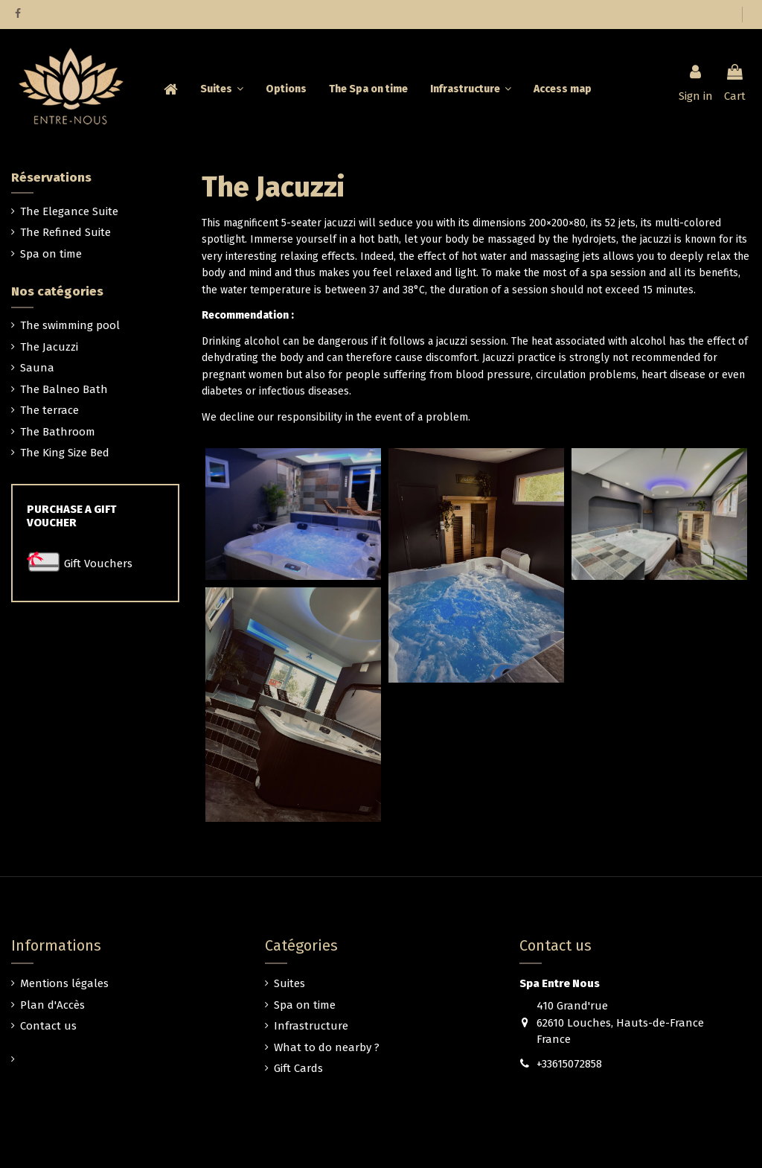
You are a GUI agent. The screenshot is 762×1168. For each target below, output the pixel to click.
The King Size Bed (64, 452)
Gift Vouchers (98, 563)
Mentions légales (64, 983)
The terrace (49, 410)
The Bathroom (57, 431)
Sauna (37, 367)
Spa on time (51, 254)
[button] (470, 89)
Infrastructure (311, 1026)
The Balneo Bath (64, 389)
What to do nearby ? (327, 1047)
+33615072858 (569, 1063)
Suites (289, 983)
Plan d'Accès (52, 1005)
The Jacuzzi (49, 347)
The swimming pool (70, 325)
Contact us (48, 1026)
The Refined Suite (65, 232)
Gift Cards (298, 1068)
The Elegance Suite (69, 211)
